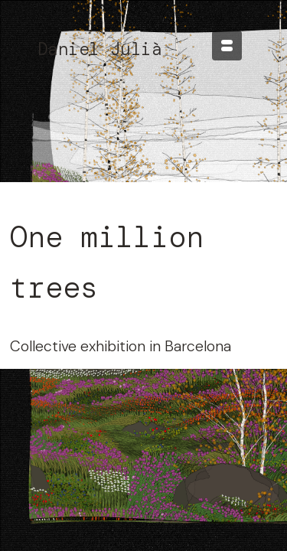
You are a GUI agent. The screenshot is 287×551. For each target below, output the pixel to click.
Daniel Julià (100, 48)
